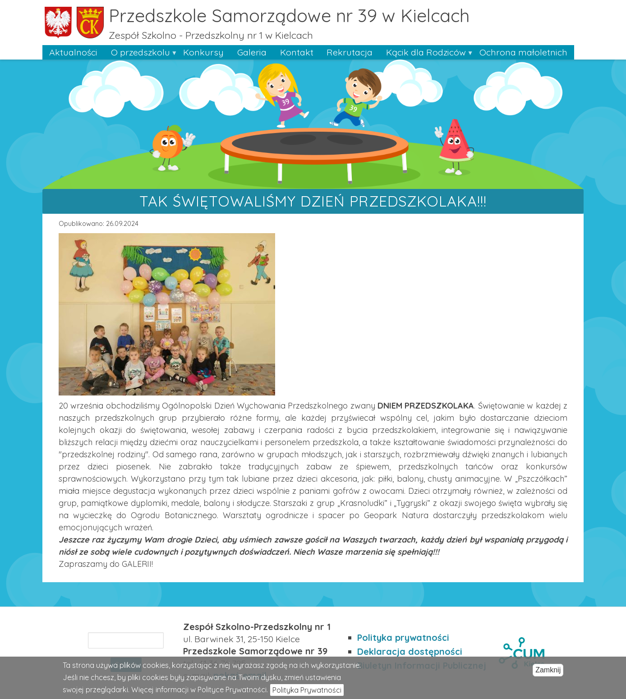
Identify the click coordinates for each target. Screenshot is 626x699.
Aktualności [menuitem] (73, 52)
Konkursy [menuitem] (203, 52)
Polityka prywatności (403, 637)
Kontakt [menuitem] (296, 52)
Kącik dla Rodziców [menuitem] (426, 53)
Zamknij (548, 672)
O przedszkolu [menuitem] (140, 53)
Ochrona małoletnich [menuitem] (523, 52)
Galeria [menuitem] (252, 52)
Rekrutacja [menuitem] (350, 52)
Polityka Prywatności (306, 693)
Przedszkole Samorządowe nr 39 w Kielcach (289, 15)
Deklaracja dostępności (409, 651)
